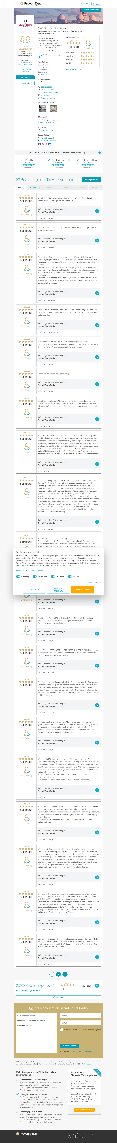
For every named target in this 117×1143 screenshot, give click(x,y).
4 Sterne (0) (50, 187)
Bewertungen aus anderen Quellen (25, 63)
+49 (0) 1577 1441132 (49, 89)
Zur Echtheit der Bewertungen (25, 70)
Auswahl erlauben (58, 591)
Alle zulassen (83, 590)
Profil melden (86, 1064)
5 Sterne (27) (35, 187)
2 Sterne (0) (81, 187)
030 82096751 (46, 87)
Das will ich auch (82, 3)
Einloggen (96, 4)
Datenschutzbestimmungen (42, 571)
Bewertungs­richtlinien (74, 1134)
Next (61, 108)
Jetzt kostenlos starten (84, 1109)
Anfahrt (44, 75)
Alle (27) (21, 187)
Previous (36, 108)
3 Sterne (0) (65, 187)
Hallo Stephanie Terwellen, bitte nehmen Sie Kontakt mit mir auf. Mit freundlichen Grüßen (36, 1033)
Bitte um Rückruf (70, 1029)
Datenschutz (71, 1136)
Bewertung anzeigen (64, 73)
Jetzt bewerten (25, 77)
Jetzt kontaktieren (91, 9)
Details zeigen (86, 583)
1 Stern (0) (95, 187)
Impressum (27, 571)
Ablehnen (34, 590)
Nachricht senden (69, 1045)
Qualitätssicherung (87, 1134)
